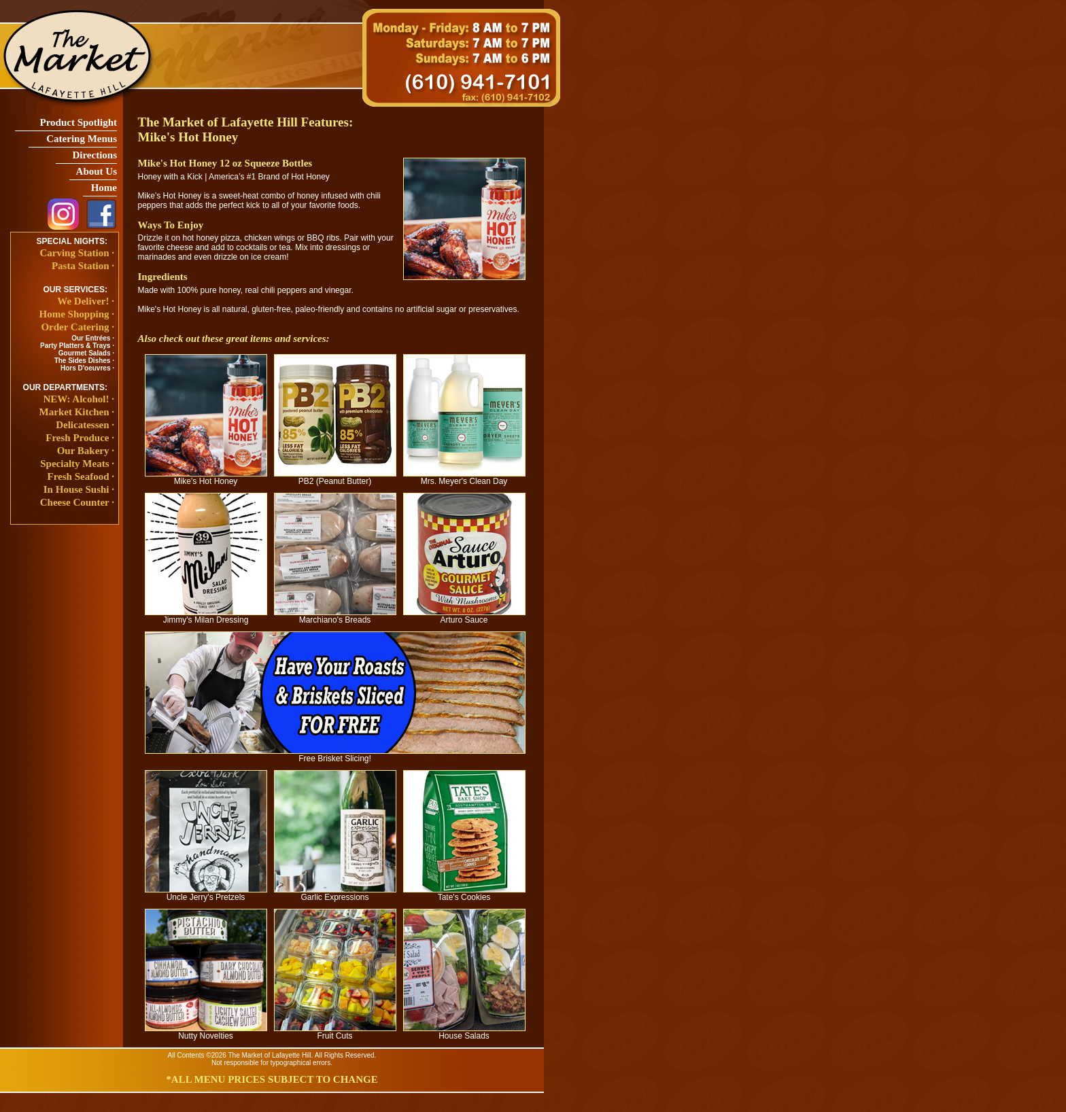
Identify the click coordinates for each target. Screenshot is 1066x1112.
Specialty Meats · (77, 463)
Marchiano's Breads (335, 616)
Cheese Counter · (77, 502)
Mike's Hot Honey (206, 477)
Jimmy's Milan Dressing (206, 616)
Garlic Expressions (335, 893)
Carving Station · (76, 252)
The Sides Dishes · (84, 360)
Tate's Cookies (464, 893)
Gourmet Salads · (86, 353)
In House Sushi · (79, 489)
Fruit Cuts (335, 1032)
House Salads (464, 1032)
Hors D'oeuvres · (87, 368)
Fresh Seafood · (81, 476)
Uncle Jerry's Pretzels (206, 893)
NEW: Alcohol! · (78, 399)
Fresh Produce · (80, 437)
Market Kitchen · (76, 411)
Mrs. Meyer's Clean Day (464, 477)
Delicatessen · (85, 424)
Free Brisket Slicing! (335, 754)
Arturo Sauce (464, 616)
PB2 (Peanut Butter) (335, 477)
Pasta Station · (83, 265)
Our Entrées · (92, 338)
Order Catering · (77, 327)
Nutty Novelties (206, 1032)
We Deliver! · (85, 301)
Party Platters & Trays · (77, 345)
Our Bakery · (85, 450)
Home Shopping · (76, 314)
